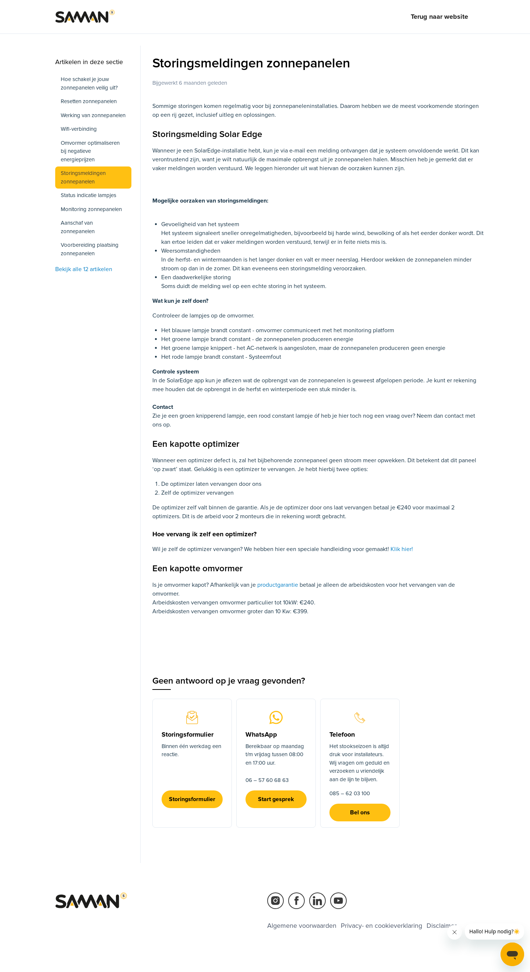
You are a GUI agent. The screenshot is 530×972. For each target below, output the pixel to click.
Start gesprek (276, 799)
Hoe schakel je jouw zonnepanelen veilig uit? (89, 83)
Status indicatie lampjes (88, 195)
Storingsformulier (192, 799)
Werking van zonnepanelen (93, 115)
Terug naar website (439, 17)
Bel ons (360, 812)
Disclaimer (442, 926)
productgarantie (278, 585)
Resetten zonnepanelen (89, 101)
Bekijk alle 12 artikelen (83, 269)
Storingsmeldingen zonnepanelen (83, 177)
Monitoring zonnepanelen (91, 209)
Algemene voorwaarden (301, 926)
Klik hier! (401, 549)
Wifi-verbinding (79, 129)
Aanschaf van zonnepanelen (78, 227)
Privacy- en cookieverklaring (381, 926)
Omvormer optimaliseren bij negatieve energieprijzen (90, 151)
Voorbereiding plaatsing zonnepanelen (90, 249)
